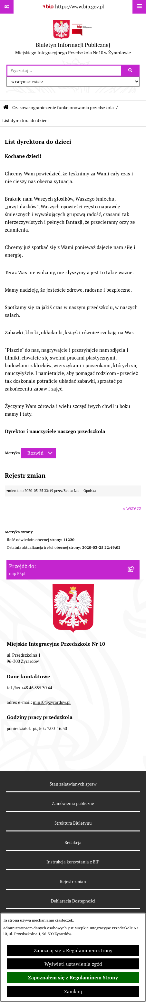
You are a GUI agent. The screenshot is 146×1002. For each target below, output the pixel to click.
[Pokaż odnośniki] (7, 7)
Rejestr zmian (73, 881)
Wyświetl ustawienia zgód (73, 964)
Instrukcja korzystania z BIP (73, 862)
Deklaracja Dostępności (73, 901)
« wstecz (132, 508)
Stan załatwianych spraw (73, 784)
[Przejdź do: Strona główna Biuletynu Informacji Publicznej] (6, 107)
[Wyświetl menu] (139, 7)
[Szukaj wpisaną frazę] (131, 71)
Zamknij (73, 991)
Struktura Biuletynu (73, 823)
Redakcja (73, 842)
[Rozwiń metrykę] (38, 453)
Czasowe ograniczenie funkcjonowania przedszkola (63, 107)
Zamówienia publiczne (73, 803)
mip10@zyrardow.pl (52, 702)
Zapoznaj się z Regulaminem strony (73, 950)
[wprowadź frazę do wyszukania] (64, 71)
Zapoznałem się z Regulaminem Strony (73, 978)
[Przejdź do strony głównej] (73, 39)
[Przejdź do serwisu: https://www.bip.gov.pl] (73, 7)
